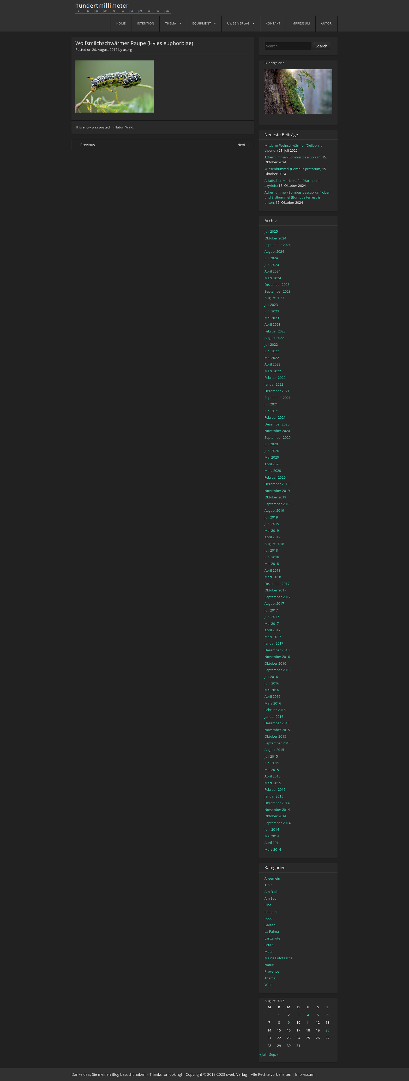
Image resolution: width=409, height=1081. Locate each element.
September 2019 (277, 504)
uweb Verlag (238, 23)
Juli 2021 (271, 404)
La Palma (271, 931)
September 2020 (277, 437)
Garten (269, 925)
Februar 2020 (275, 477)
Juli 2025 (271, 231)
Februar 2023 (275, 331)
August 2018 (274, 543)
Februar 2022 (275, 377)
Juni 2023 (271, 311)
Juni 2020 (271, 450)
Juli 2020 (271, 444)
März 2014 (272, 849)
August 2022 (274, 337)
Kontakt (273, 23)
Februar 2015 (275, 789)
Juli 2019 (271, 517)
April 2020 (272, 464)
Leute (268, 944)
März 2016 (272, 703)
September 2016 (277, 670)
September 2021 (277, 397)
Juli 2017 (271, 610)
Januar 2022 (273, 384)
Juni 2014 (271, 829)
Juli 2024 (271, 258)
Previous (85, 144)
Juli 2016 (271, 676)
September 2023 (277, 291)
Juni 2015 (271, 763)
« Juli (263, 1054)
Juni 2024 (271, 264)
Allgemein (272, 878)
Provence (271, 971)
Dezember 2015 (277, 723)
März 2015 (272, 783)
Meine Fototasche (278, 958)
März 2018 (272, 577)
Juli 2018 (271, 550)
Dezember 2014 (277, 802)
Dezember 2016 (277, 650)
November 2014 (277, 809)
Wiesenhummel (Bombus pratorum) (292, 168)
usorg (127, 49)
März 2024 (272, 278)
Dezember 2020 (277, 424)
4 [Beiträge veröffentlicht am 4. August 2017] (308, 1014)
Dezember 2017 (277, 583)
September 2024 (277, 244)
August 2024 (274, 251)
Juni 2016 (271, 683)
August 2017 (274, 603)
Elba (267, 905)
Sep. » (274, 1054)
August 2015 (274, 749)
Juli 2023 (271, 304)
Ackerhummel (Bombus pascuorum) (292, 157)
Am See (270, 898)
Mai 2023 (271, 318)
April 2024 (272, 271)
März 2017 (272, 636)
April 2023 (272, 324)
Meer (268, 951)
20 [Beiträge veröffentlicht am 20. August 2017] (327, 1030)
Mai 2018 (271, 563)
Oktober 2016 (275, 663)
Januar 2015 (273, 796)
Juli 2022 (271, 344)
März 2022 (272, 371)
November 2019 (277, 490)
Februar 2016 (275, 709)
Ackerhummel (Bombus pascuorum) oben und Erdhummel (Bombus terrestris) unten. (297, 197)
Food (268, 918)
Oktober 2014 (275, 816)
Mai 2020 (271, 457)
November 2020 (277, 430)
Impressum (300, 23)
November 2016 (277, 656)
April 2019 (272, 537)
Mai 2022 (271, 357)
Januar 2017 (273, 643)
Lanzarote (272, 938)
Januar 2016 (273, 716)
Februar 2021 (275, 417)
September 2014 (277, 822)
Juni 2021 (271, 411)
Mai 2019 (271, 530)
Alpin (268, 885)
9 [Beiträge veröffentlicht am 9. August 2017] (289, 1022)
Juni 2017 (271, 616)
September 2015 (277, 743)
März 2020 (272, 470)
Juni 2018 (271, 557)
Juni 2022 (271, 351)
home (121, 23)
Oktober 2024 (275, 238)
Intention (145, 23)
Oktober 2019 (275, 497)
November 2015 (277, 729)
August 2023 (274, 297)
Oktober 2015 (275, 736)
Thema (170, 23)
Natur (119, 127)
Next (243, 144)
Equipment (202, 23)
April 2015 (272, 776)
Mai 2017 (271, 623)
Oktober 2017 (275, 590)
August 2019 (274, 510)
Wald (129, 127)
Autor (326, 23)
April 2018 (272, 570)
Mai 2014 (271, 836)
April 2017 (272, 630)
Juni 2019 (271, 523)
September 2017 (277, 597)
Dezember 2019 (277, 483)
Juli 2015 (271, 756)
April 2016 (272, 696)
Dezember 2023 (277, 284)
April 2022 (272, 364)
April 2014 (272, 842)
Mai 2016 (271, 690)
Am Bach (271, 891)
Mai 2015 (271, 769)
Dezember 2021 (277, 390)
